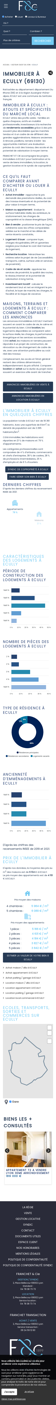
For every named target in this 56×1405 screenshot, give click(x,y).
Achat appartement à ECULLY (22, 972)
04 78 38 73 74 (28, 1303)
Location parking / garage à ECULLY (25, 992)
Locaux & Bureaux (35, 16)
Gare (11, 1101)
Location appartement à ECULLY (23, 987)
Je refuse (29, 1391)
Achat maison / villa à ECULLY (21, 967)
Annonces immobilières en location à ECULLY (28, 397)
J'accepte (9, 1391)
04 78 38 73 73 (28, 1289)
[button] (27, 752)
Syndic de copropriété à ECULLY (28, 469)
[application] (27, 606)
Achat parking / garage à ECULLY (23, 977)
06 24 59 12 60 (28, 1330)
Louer (19, 16)
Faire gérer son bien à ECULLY (28, 476)
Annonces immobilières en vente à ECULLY (28, 386)
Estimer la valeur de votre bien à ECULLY (28, 957)
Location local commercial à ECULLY (25, 998)
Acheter (7, 16)
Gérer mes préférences (13, 1399)
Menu (6, 6)
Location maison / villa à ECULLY (23, 982)
